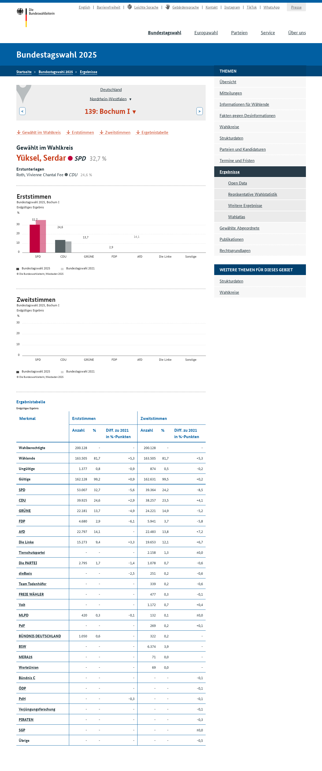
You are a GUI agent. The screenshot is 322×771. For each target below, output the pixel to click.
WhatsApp (272, 7)
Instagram (232, 7)
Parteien (239, 32)
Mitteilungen (231, 93)
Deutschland (111, 89)
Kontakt (212, 7)
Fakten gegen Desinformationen (247, 115)
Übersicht (228, 81)
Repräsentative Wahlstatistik (252, 194)
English (84, 7)
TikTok (252, 7)
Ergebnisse (88, 71)
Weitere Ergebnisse (245, 205)
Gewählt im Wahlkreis (41, 132)
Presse (296, 7)
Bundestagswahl (164, 32)
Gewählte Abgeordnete (240, 228)
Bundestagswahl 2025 (56, 71)
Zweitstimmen (117, 132)
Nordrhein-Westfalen (108, 98)
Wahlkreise (229, 126)
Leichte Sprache (142, 7)
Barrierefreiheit (108, 7)
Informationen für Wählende (244, 104)
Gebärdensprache (182, 7)
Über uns (297, 32)
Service (268, 32)
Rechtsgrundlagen (235, 250)
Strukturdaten (231, 138)
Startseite (35, 18)
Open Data (237, 183)
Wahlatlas (236, 216)
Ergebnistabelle (155, 132)
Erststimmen (83, 132)
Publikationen (231, 239)
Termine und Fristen (237, 160)
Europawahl (206, 32)
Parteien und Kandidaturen (243, 149)
